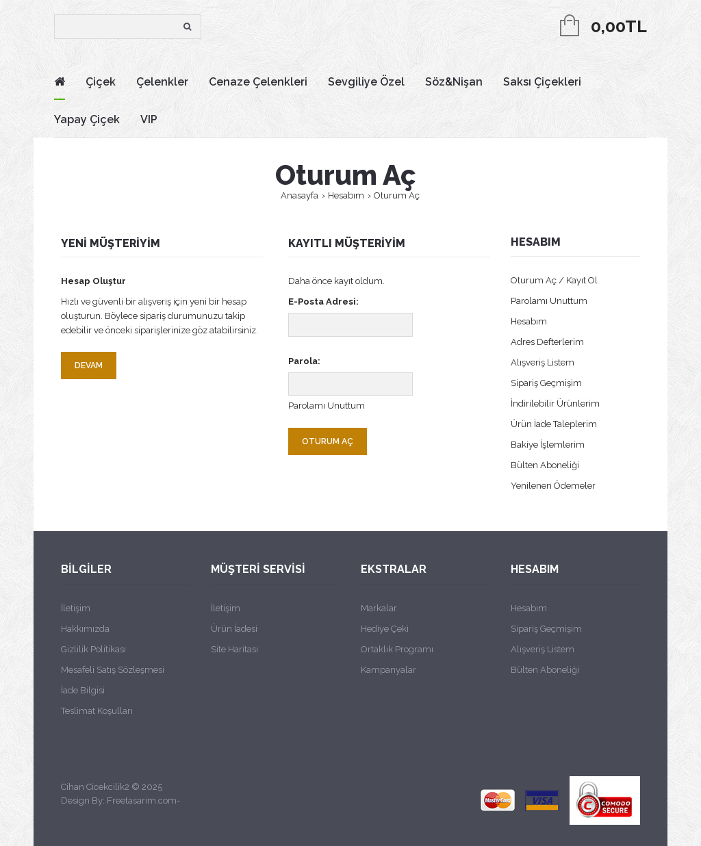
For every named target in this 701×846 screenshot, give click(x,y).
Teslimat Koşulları (97, 711)
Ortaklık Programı (397, 649)
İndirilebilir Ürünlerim (555, 403)
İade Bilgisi (83, 690)
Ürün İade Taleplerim (554, 424)
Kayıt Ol (582, 280)
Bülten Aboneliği (545, 465)
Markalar (379, 608)
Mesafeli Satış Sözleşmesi (112, 670)
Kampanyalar (388, 670)
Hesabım (346, 195)
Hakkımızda (85, 629)
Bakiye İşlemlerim (548, 444)
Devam (89, 365)
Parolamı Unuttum (326, 405)
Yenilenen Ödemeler (553, 485)
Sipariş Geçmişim (546, 383)
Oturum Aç (397, 195)
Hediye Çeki (385, 629)
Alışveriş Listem (542, 362)
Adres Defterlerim (547, 342)
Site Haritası (234, 649)
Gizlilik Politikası (93, 649)
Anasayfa (299, 195)
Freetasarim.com (142, 800)
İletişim (75, 608)
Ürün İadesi (234, 629)
